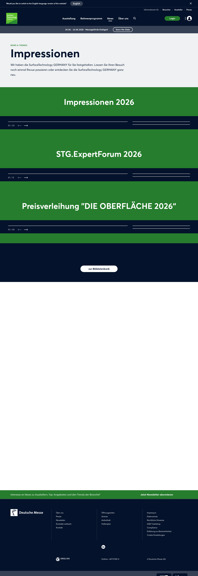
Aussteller (178, 10)
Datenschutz (152, 516)
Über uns (59, 513)
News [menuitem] (110, 18)
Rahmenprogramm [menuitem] (91, 18)
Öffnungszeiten (108, 513)
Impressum (151, 513)
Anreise (104, 516)
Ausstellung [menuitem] (68, 18)
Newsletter (60, 520)
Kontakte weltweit (63, 524)
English (76, 3)
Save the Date (123, 29)
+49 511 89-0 (114, 559)
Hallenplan (106, 524)
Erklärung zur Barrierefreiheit (159, 531)
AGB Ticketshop (153, 524)
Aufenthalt (105, 520)
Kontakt (59, 527)
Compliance (152, 527)
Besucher (166, 10)
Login (172, 18)
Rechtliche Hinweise (155, 520)
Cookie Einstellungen (156, 535)
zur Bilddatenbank (99, 469)
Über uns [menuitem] (123, 18)
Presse (189, 10)
